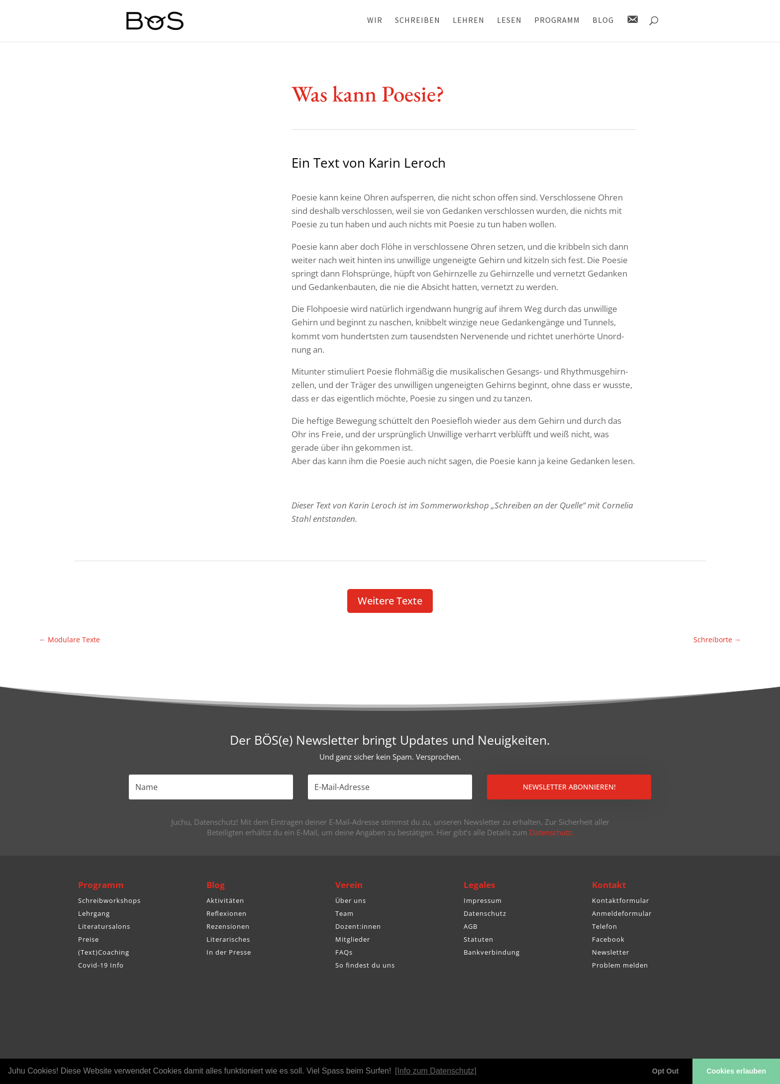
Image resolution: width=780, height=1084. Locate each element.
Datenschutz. (551, 832)
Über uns (350, 900)
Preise (88, 939)
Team (344, 913)
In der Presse (228, 952)
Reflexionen (226, 913)
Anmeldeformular (622, 913)
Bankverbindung (492, 952)
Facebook (608, 939)
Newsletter (610, 952)
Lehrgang (94, 913)
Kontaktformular (620, 900)
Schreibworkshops (109, 900)
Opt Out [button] (665, 1071)
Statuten (478, 939)
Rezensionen (228, 926)
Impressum (483, 900)
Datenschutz (485, 913)
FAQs (344, 952)
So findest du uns (365, 965)
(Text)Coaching (103, 952)
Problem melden (620, 965)
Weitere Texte (390, 600)
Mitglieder (352, 939)
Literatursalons (104, 926)
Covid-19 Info (101, 965)
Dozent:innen (358, 926)
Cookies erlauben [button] (736, 1071)
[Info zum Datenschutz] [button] (436, 1071)
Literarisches (228, 939)
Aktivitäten (225, 900)
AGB (471, 926)
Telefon (604, 926)
